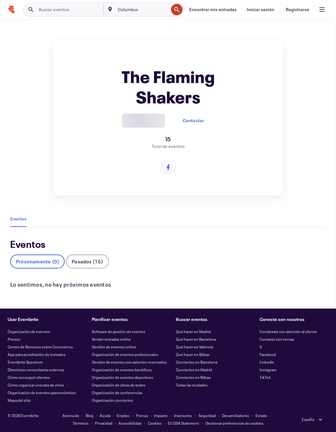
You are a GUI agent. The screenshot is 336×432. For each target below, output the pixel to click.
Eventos (18, 219)
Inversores (183, 415)
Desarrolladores (235, 415)
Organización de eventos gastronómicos (42, 392)
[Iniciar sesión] (260, 9)
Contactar (193, 120)
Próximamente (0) (37, 261)
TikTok (265, 377)
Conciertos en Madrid (194, 369)
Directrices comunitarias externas (36, 369)
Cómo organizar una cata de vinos (36, 384)
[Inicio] (11, 9)
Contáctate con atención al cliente (288, 331)
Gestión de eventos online (114, 346)
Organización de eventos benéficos (122, 369)
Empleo (123, 415)
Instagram (268, 369)
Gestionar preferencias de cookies (234, 423)
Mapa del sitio (19, 400)
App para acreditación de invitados (37, 354)
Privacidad (103, 423)
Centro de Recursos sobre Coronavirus (40, 346)
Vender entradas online (111, 339)
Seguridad (207, 415)
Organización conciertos (112, 400)
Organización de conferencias (117, 392)
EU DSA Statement (183, 423)
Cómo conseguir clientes (29, 377)
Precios (14, 339)
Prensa (142, 415)
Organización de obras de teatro (119, 384)
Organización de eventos (29, 331)
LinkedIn (267, 362)
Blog (89, 415)
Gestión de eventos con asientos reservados (129, 362)
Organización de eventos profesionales (125, 354)
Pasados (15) (87, 261)
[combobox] (142, 9)
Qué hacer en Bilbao (193, 354)
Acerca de (70, 415)
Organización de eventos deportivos (122, 377)
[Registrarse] (297, 9)
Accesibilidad (129, 423)
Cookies (155, 423)
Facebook (268, 354)
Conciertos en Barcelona (196, 362)
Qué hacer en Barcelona (196, 339)
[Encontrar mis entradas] (213, 9)
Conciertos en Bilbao (193, 377)
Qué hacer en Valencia (194, 346)
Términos (81, 423)
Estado (261, 415)
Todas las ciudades (192, 384)
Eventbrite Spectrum (25, 362)
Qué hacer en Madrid (193, 331)
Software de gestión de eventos (119, 331)
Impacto (161, 415)
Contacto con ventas (277, 339)
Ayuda (105, 415)
